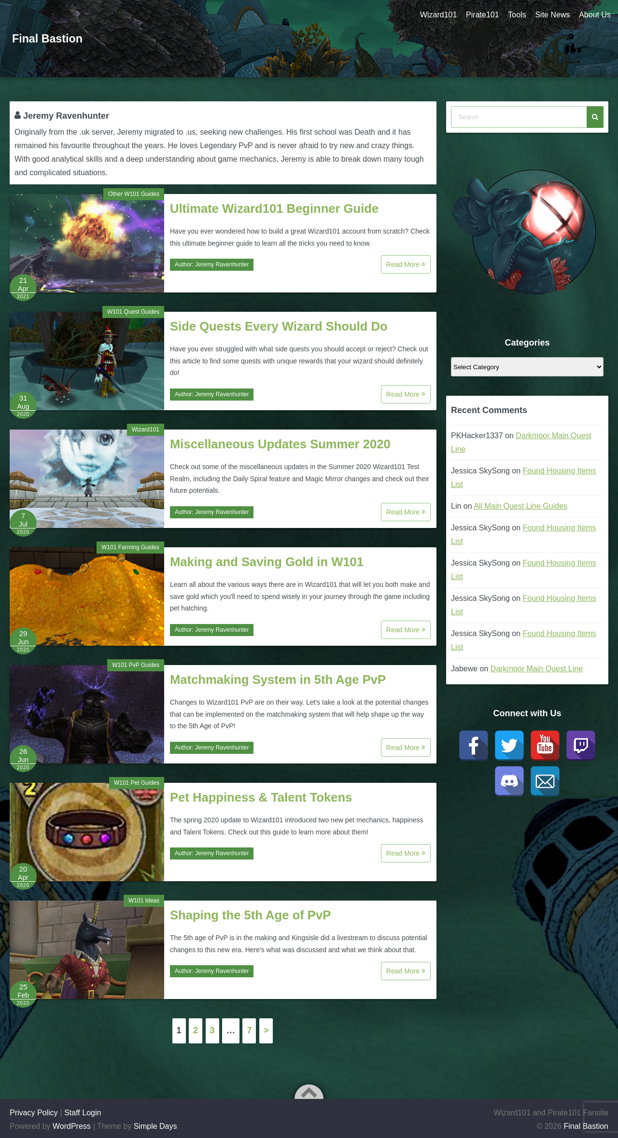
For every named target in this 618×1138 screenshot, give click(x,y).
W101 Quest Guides (133, 311)
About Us (595, 15)
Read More (405, 264)
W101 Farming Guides (130, 547)
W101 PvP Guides (135, 665)
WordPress (72, 1126)
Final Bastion (48, 38)
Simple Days (155, 1126)
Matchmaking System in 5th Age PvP (278, 679)
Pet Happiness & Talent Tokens (261, 797)
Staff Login (82, 1113)
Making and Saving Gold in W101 (267, 562)
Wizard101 (436, 15)
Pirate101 (480, 15)
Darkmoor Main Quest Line (537, 669)
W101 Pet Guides (136, 782)
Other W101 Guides (133, 194)
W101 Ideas (143, 900)
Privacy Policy (34, 1113)
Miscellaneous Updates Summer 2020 (280, 444)
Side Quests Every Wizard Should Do (279, 326)
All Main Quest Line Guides (520, 506)
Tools (516, 15)
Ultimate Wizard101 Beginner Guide (274, 208)
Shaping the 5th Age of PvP (250, 915)
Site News (551, 15)
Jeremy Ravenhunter (222, 264)
